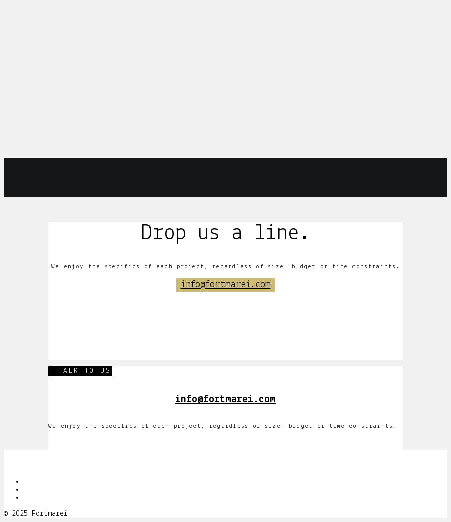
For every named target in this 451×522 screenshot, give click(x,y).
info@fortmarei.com (226, 285)
